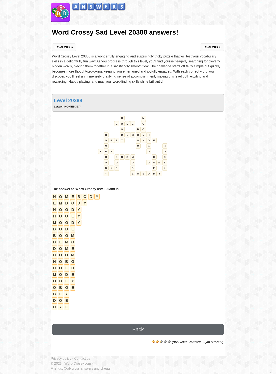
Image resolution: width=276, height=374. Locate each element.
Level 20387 (64, 47)
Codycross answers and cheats (87, 368)
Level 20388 (68, 100)
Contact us (82, 358)
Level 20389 (212, 47)
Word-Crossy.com (77, 363)
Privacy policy (61, 358)
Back (138, 329)
